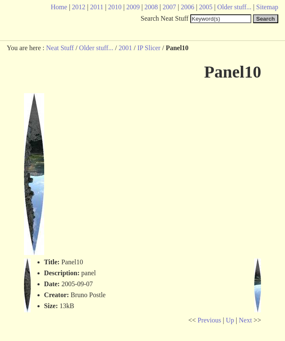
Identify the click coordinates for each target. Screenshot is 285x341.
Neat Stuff (60, 47)
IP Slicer (148, 47)
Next (245, 320)
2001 (125, 47)
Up (230, 320)
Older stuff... (96, 47)
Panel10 (232, 71)
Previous (209, 320)
